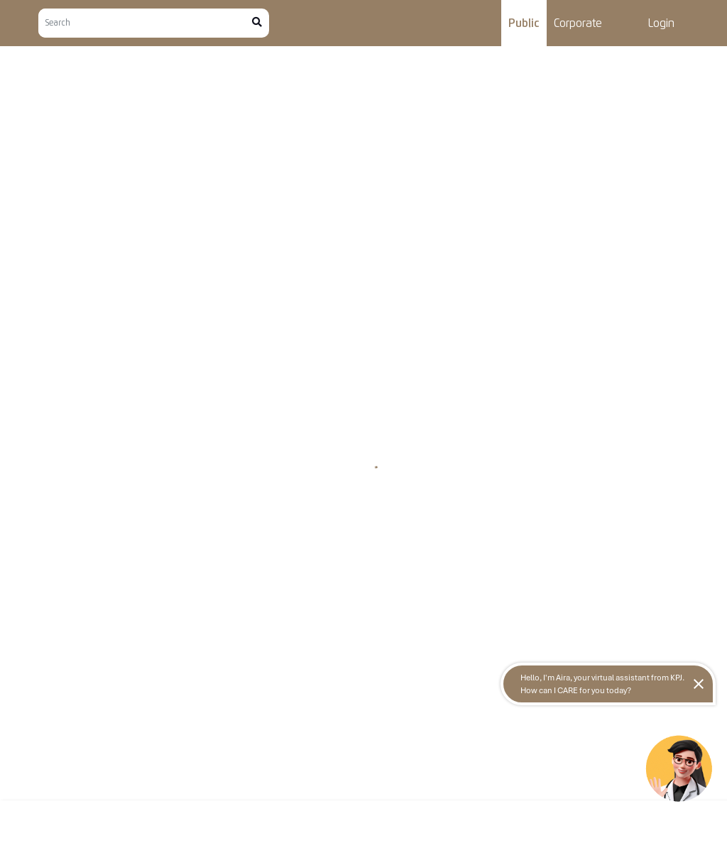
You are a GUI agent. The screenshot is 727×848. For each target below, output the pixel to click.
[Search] (145, 23)
